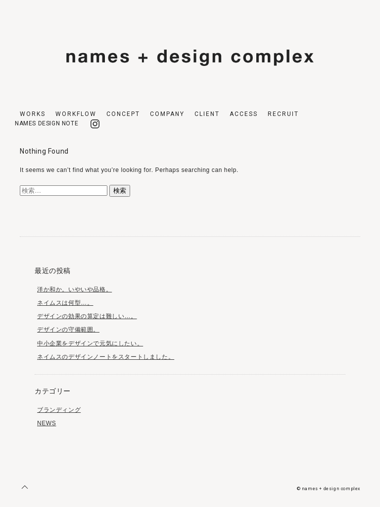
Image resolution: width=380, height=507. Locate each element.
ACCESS (244, 114)
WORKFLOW (75, 114)
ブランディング (59, 409)
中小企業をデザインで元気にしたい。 (90, 343)
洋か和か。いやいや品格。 (74, 289)
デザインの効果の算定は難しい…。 (87, 316)
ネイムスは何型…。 (65, 302)
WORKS (33, 114)
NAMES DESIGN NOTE (46, 123)
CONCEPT (123, 114)
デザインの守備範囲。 (68, 329)
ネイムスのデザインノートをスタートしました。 (105, 356)
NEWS (46, 423)
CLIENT (207, 114)
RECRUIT (283, 114)
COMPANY (167, 114)
